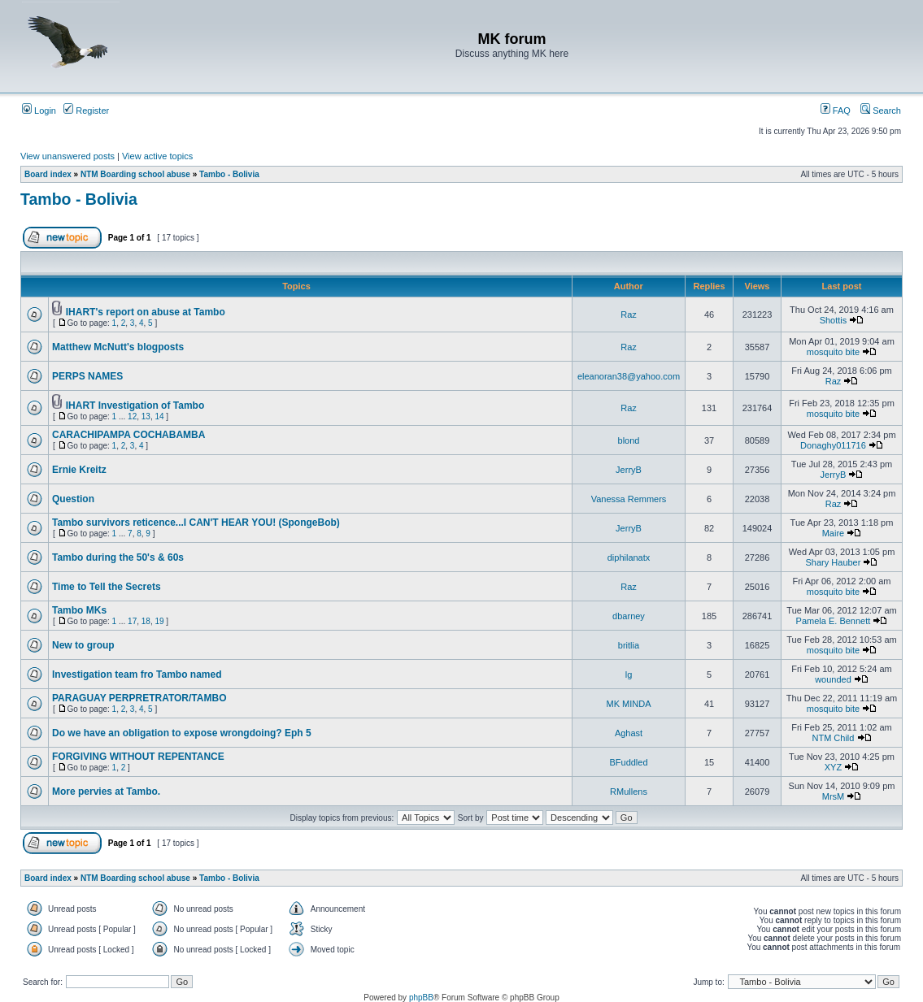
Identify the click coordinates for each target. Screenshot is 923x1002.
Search (880, 110)
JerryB (629, 470)
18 (145, 621)
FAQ (836, 110)
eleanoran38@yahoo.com (628, 376)
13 (145, 416)
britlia (628, 645)
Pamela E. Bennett (833, 621)
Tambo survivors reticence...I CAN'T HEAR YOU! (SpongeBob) (196, 522)
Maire (833, 533)
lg (629, 674)
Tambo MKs (79, 610)
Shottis (833, 320)
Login (39, 110)
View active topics (157, 156)
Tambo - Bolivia (229, 174)
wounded (833, 679)
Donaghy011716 (833, 445)
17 (132, 621)
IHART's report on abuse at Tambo (145, 312)
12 (132, 416)
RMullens (628, 791)
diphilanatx (629, 557)
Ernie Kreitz (79, 469)
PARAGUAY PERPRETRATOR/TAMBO (139, 698)
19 (159, 621)
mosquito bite (833, 352)
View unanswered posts (67, 156)
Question (73, 499)
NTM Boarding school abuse (135, 174)
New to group (83, 645)
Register (86, 110)
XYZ (833, 767)
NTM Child (833, 738)
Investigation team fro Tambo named (136, 674)
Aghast (628, 733)
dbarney (628, 616)
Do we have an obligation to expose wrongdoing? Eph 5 (181, 733)
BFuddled (628, 762)
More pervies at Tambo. (106, 791)
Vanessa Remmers (629, 499)
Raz (628, 314)
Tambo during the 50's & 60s (118, 557)
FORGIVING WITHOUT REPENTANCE (138, 756)
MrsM (833, 796)
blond (629, 440)
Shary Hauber (833, 562)
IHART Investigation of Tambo (135, 405)
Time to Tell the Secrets (106, 586)
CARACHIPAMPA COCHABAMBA (128, 434)
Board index (48, 174)
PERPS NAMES (87, 376)
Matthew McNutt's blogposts (118, 347)
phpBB (421, 997)
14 (159, 416)
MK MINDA (629, 704)
